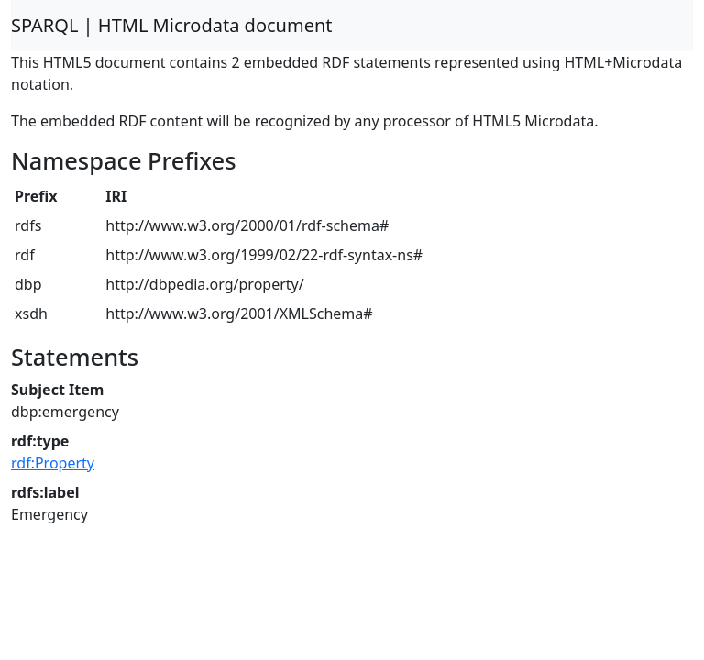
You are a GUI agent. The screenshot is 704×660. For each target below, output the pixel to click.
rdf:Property (52, 463)
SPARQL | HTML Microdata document (172, 25)
